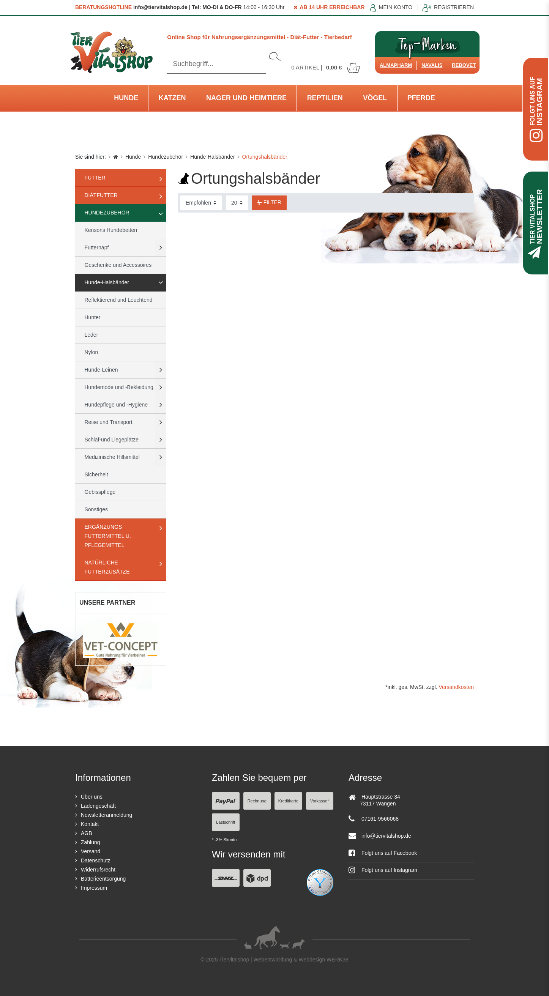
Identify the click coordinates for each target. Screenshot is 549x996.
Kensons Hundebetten (111, 230)
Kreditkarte (288, 801)
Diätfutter (101, 195)
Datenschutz (95, 860)
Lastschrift (225, 822)
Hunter (93, 317)
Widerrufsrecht (98, 870)
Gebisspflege (100, 492)
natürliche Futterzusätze (107, 567)
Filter (269, 202)
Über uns (92, 797)
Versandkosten (456, 687)
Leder (91, 335)
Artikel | (326, 67)
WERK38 (338, 960)
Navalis (431, 65)
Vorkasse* (319, 801)
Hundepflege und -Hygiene (116, 405)
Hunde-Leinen (101, 370)
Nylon (91, 352)
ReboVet (464, 65)
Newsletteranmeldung (106, 815)
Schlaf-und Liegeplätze (112, 440)
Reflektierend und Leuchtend (119, 300)
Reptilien (325, 98)
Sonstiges (96, 509)
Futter (95, 178)
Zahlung (90, 842)
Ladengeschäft (98, 806)
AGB (86, 833)
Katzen (172, 98)
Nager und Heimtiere (246, 98)
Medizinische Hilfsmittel (112, 457)
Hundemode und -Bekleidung (119, 387)
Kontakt (90, 824)
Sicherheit (96, 474)
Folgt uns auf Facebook (383, 853)
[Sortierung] (201, 202)
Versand (90, 851)
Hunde (126, 98)
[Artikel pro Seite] (237, 202)
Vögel (375, 98)
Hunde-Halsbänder (212, 157)
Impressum (94, 888)
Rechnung (257, 801)
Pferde (421, 98)
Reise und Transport (109, 422)
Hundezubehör (165, 157)
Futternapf (97, 247)
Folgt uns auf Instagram (383, 870)
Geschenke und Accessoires (118, 265)
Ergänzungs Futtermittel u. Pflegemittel (108, 536)
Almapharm (396, 65)
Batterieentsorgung (103, 879)
